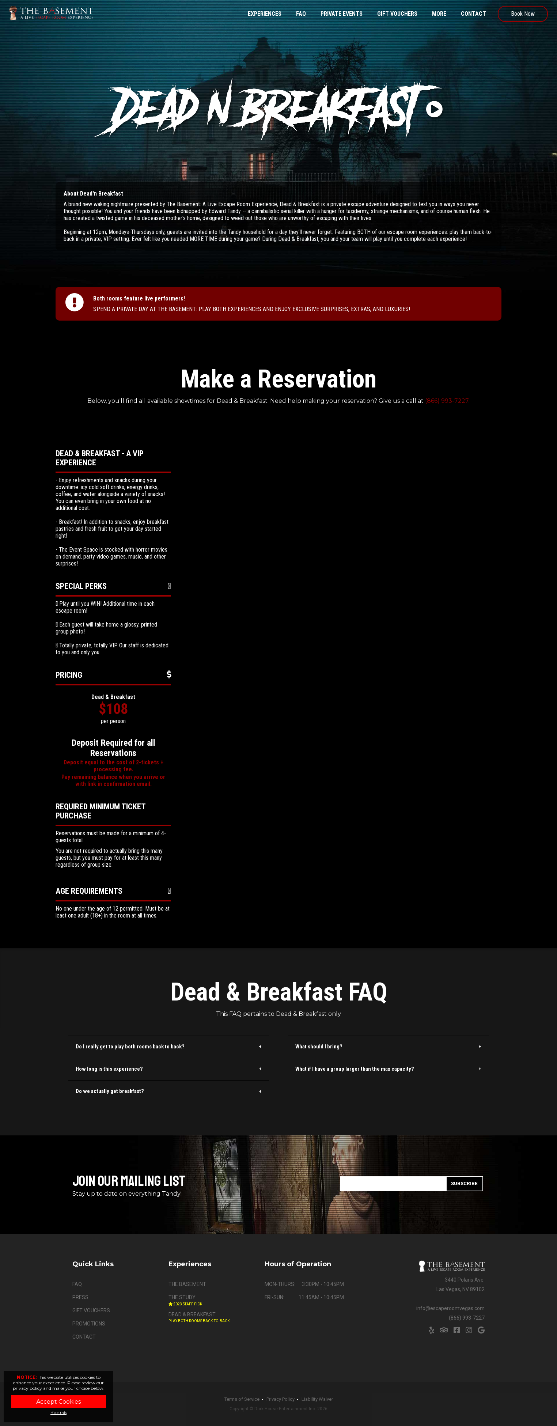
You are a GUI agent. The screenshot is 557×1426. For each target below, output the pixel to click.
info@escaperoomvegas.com (450, 1308)
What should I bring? (318, 1046)
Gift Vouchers (397, 13)
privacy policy (27, 1388)
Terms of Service (241, 1399)
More (439, 13)
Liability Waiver (317, 1399)
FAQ (301, 13)
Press (80, 1297)
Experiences (264, 13)
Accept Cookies (58, 1401)
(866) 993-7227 (447, 400)
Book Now (523, 13)
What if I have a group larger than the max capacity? (354, 1069)
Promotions (88, 1324)
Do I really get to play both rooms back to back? (130, 1046)
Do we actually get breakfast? (110, 1091)
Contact (473, 13)
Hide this (58, 1412)
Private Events (342, 13)
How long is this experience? (109, 1069)
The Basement (187, 1284)
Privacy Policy (280, 1399)
